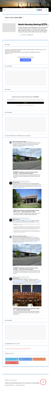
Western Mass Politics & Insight (25, 4)
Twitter (12, 359)
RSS (39, 359)
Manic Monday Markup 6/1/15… (33, 24)
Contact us (25, 105)
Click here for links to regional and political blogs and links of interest (17, 348)
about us (10, 53)
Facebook (26, 359)
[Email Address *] (25, 100)
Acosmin (23, 385)
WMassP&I (11, 380)
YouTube (12, 362)
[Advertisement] (25, 77)
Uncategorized (30, 34)
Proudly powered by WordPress (9, 385)
